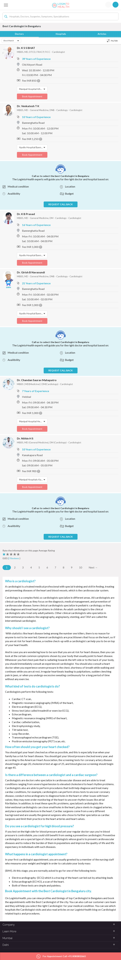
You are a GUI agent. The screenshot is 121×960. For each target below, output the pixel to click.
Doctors (19, 34)
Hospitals (61, 34)
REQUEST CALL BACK (60, 204)
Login (108, 5)
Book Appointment (32, 96)
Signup (115, 5)
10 (80, 567)
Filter (114, 41)
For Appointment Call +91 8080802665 (61, 957)
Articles (102, 34)
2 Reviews (14, 558)
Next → (93, 567)
